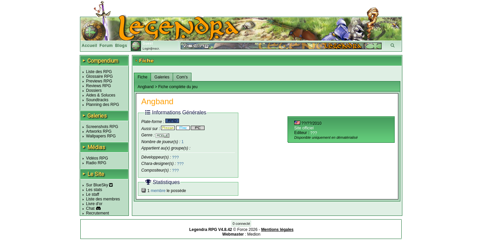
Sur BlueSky (99, 185)
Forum (106, 45)
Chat (90, 208)
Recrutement (97, 213)
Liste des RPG (99, 71)
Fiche (142, 77)
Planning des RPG (102, 104)
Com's (182, 77)
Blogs (121, 45)
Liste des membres (103, 199)
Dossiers (94, 90)
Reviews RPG (98, 85)
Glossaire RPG (99, 76)
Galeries (161, 77)
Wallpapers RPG (101, 136)
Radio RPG (96, 163)
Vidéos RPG (97, 158)
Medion (253, 234)
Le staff (92, 194)
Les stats (94, 189)
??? (175, 157)
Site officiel (304, 128)
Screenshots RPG (102, 126)
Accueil (89, 45)
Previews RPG (99, 81)
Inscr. (156, 48)
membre (158, 190)
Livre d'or (94, 203)
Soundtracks (97, 100)
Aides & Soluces (100, 95)
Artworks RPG (98, 131)
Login (147, 48)
